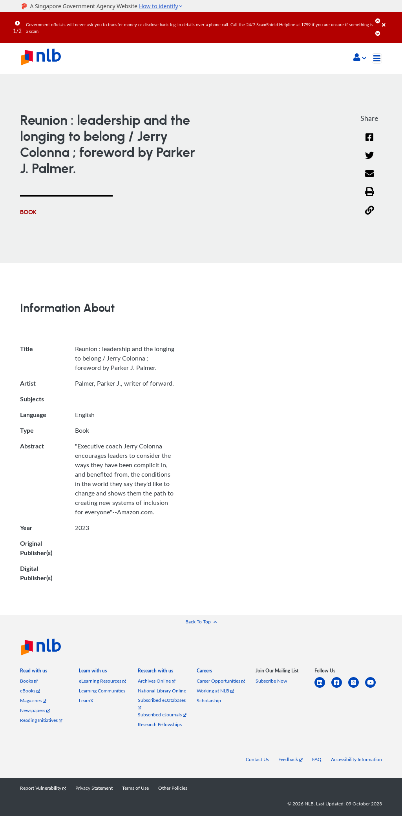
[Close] (391, 19)
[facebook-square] (339, 687)
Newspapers (35, 710)
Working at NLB (215, 691)
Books (29, 681)
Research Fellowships (160, 724)
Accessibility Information (356, 759)
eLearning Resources (102, 681)
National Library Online (162, 691)
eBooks (30, 691)
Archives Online (156, 681)
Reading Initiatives (41, 720)
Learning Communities (102, 691)
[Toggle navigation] (377, 58)
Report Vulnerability (43, 788)
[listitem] (33, 672)
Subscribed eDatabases (162, 703)
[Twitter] (369, 160)
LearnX (86, 700)
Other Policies (172, 788)
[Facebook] (369, 142)
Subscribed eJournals (162, 715)
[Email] (369, 178)
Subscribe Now (271, 681)
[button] (359, 58)
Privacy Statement (94, 788)
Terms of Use (135, 788)
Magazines (33, 700)
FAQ (317, 759)
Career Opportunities (221, 681)
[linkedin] (322, 687)
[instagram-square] (356, 687)
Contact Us (257, 759)
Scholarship (209, 700)
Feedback (290, 759)
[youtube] (373, 687)
